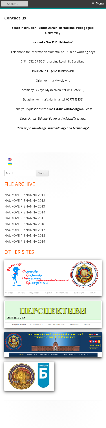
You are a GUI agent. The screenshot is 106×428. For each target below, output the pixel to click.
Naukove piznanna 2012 (24, 200)
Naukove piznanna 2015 (24, 218)
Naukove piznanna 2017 (24, 230)
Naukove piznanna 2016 (24, 224)
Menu (100, 3)
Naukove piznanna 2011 (24, 195)
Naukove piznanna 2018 (24, 235)
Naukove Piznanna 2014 (24, 212)
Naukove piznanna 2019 (24, 241)
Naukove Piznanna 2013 (24, 206)
